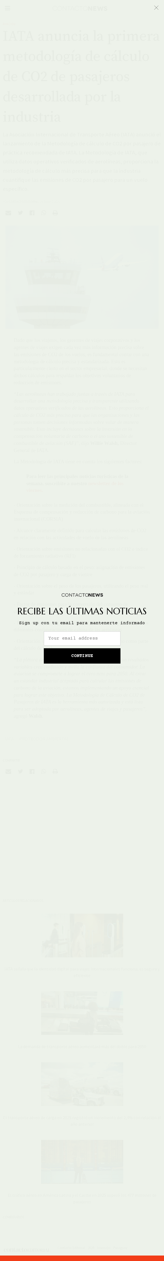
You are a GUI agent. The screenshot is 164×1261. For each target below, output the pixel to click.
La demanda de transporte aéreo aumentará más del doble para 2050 (82, 1046)
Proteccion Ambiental (44, 738)
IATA (9, 738)
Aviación (9, 24)
